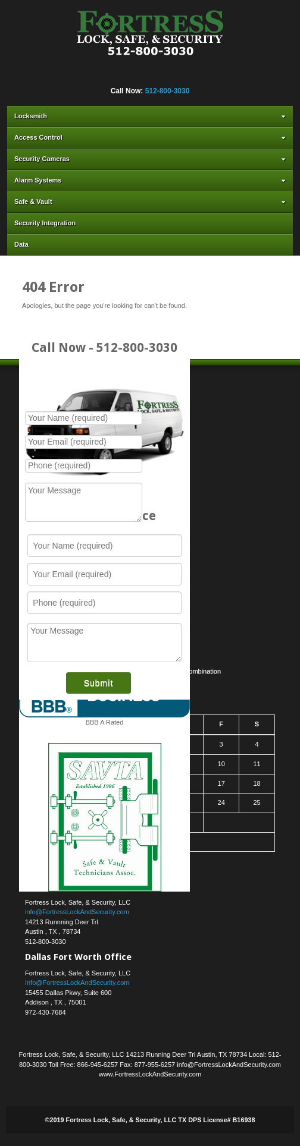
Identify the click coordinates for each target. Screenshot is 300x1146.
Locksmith (151, 115)
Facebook (93, 75)
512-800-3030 (167, 91)
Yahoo (173, 75)
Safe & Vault (151, 201)
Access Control (151, 137)
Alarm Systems (151, 180)
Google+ (125, 75)
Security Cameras (151, 158)
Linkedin (141, 75)
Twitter (157, 75)
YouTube (189, 75)
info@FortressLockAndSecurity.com (77, 911)
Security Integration (45, 222)
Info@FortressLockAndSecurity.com (77, 982)
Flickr (109, 75)
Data (21, 244)
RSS (205, 75)
